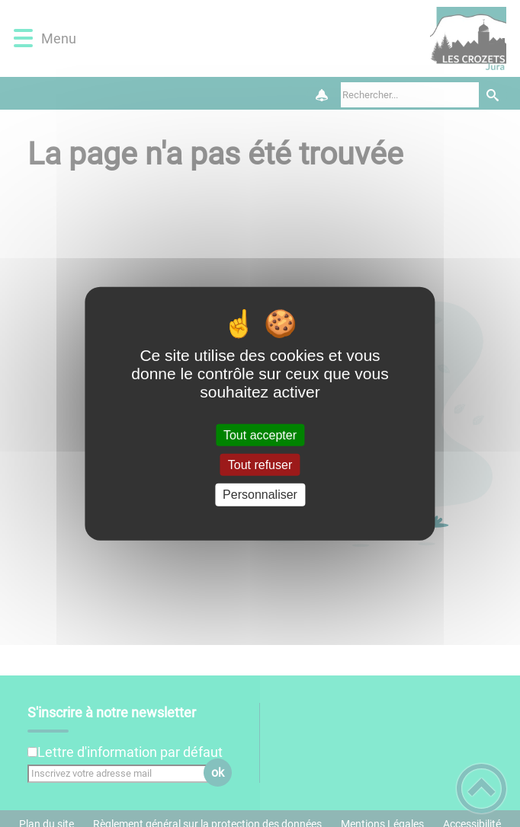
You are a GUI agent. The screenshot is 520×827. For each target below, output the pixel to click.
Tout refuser (260, 464)
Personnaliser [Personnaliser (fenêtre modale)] (260, 494)
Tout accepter (260, 435)
